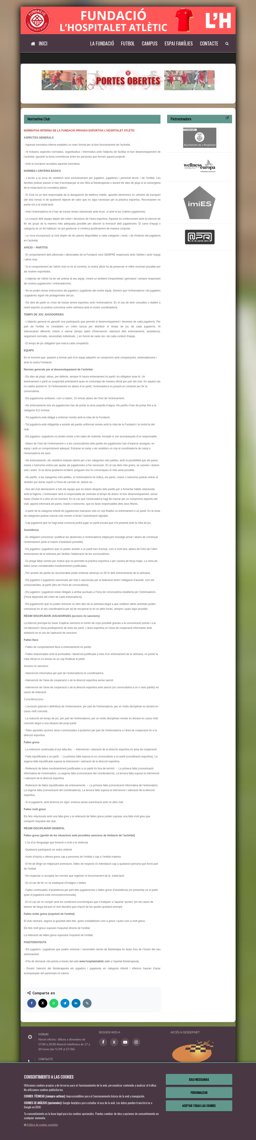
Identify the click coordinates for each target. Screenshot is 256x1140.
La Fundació (102, 43)
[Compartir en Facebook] (31, 1003)
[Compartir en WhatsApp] (53, 1003)
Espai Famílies (179, 43)
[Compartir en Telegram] (65, 1003)
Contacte (209, 43)
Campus (150, 43)
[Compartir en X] (42, 1003)
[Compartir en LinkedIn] (76, 1003)
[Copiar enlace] (87, 1003)
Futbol (128, 43)
